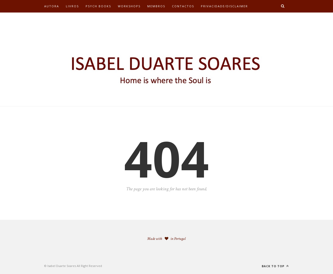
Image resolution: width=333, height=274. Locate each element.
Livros (72, 6)
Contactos (183, 6)
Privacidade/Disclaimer (224, 6)
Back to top (275, 266)
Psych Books (98, 6)
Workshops (129, 6)
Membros (156, 6)
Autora (51, 6)
